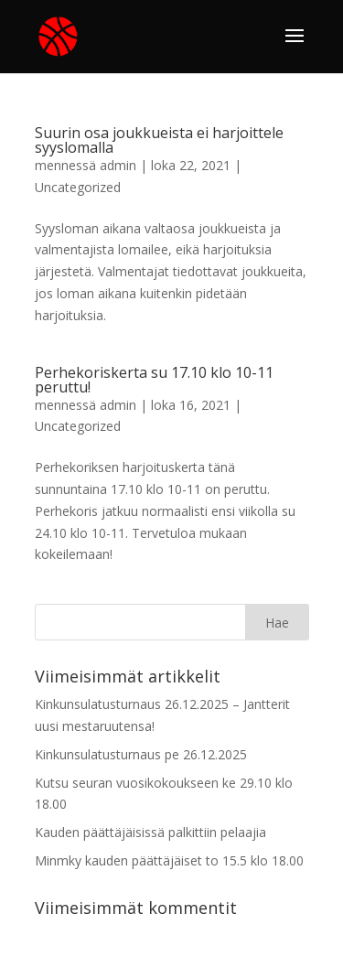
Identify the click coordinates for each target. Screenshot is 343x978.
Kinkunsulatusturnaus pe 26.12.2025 (141, 754)
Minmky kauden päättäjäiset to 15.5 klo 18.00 (169, 860)
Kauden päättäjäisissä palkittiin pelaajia (150, 832)
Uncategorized (78, 187)
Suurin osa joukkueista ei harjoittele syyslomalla (159, 140)
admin (118, 165)
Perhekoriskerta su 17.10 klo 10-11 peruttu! (154, 379)
